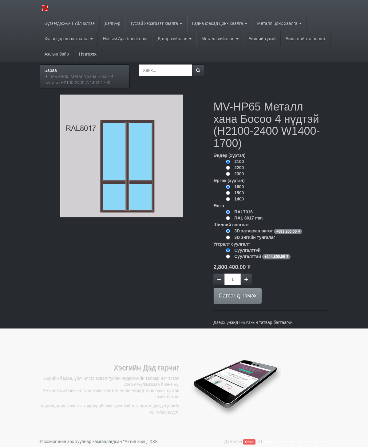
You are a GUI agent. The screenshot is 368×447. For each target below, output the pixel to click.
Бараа (51, 70)
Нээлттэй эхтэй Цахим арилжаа (295, 441)
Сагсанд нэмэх (237, 296)
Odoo (249, 442)
